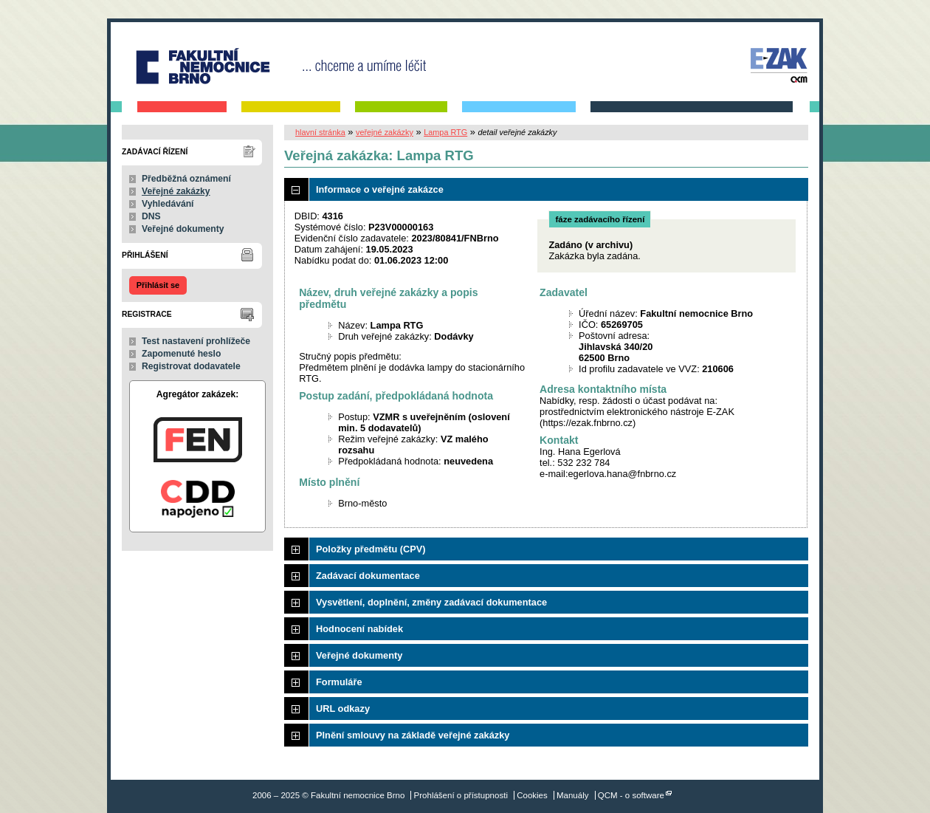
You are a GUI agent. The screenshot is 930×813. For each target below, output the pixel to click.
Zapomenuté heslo (181, 354)
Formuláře (339, 681)
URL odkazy (343, 708)
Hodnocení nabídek (359, 628)
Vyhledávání (168, 204)
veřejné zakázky (384, 132)
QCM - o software (631, 795)
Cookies (532, 795)
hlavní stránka (320, 132)
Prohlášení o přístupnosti (461, 795)
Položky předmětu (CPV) (371, 549)
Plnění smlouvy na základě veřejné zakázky (412, 735)
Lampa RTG (445, 132)
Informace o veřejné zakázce (380, 189)
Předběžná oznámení (186, 179)
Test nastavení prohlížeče (196, 341)
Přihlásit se (158, 285)
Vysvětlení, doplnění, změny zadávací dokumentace (431, 602)
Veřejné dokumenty (183, 229)
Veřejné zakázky (176, 191)
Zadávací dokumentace (368, 575)
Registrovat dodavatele (191, 366)
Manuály (573, 795)
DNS (151, 216)
